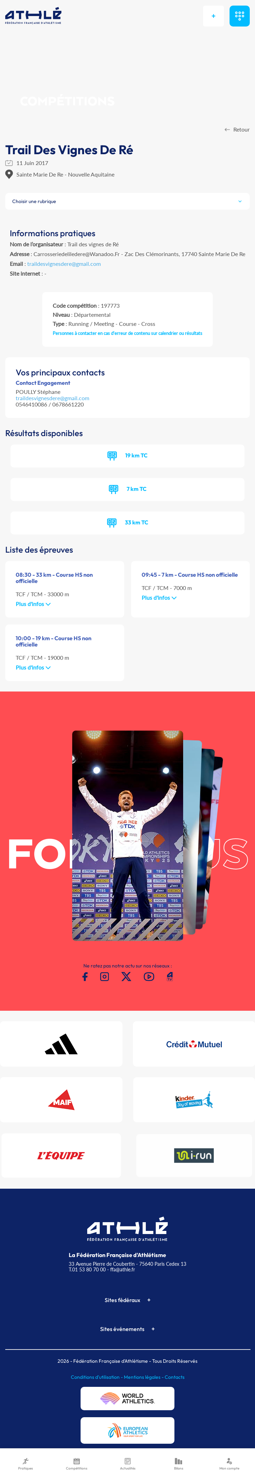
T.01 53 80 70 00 (87, 1269)
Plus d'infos (33, 603)
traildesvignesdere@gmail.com (64, 263)
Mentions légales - (144, 1377)
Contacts (175, 1377)
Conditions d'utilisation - (97, 1377)
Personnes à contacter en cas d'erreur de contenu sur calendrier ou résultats (127, 333)
